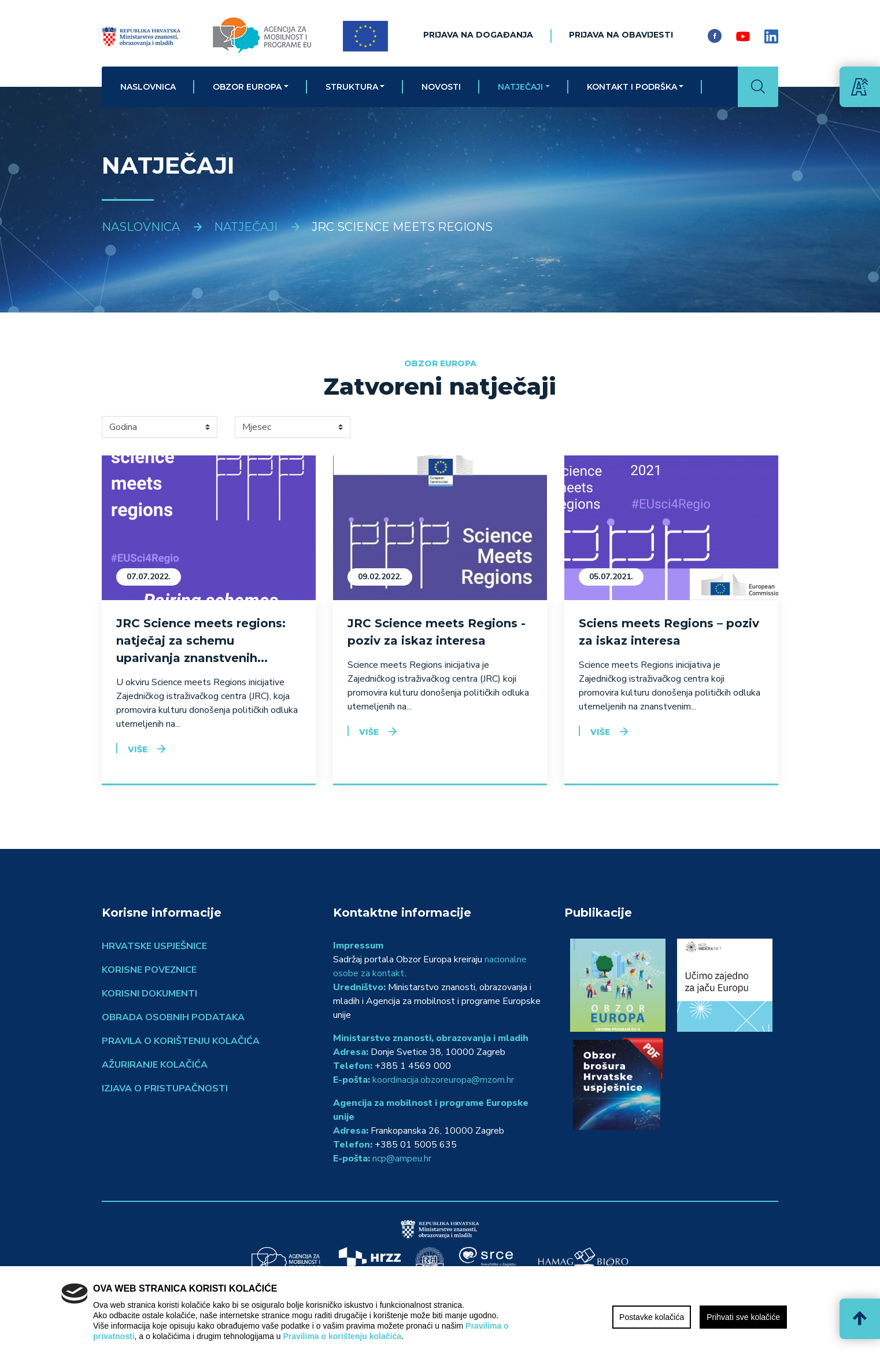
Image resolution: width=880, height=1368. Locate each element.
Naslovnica (148, 87)
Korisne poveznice (149, 970)
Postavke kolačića (651, 1317)
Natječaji (520, 87)
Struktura (352, 87)
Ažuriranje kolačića (155, 1064)
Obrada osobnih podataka (173, 1017)
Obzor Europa (247, 87)
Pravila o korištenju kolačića (181, 1041)
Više (137, 749)
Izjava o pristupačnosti (165, 1088)
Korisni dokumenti (149, 993)
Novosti (441, 87)
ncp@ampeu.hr (401, 1158)
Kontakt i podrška (632, 87)
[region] (440, 1317)
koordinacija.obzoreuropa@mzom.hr (443, 1079)
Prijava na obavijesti (621, 35)
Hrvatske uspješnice (154, 946)
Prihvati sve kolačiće (743, 1317)
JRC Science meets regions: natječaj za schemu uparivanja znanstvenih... (201, 640)
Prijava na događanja (478, 35)
